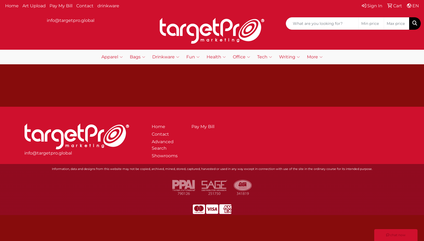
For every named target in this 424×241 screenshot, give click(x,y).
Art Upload (34, 5)
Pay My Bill (60, 5)
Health (216, 57)
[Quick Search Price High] (396, 23)
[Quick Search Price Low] (371, 23)
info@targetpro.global (70, 20)
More (315, 57)
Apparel (112, 57)
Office (241, 57)
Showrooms (165, 155)
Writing (289, 57)
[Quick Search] (322, 23)
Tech (264, 57)
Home (12, 5)
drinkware (108, 5)
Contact (85, 5)
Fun (193, 57)
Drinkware (165, 57)
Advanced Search (163, 145)
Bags (137, 57)
